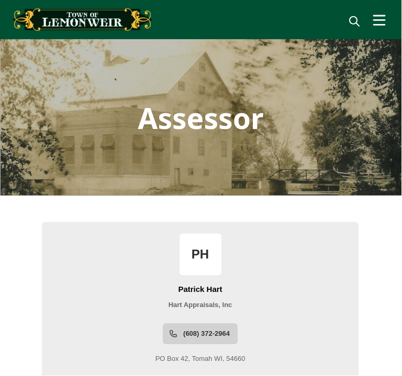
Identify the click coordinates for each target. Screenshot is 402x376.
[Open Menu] (379, 20)
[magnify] (354, 20)
